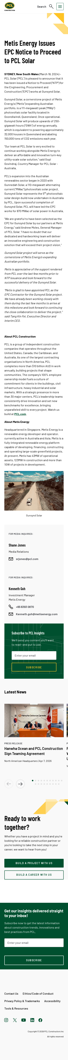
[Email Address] (34, 942)
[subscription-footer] (34, 960)
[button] (32, 780)
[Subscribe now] (34, 667)
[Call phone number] (21, 607)
